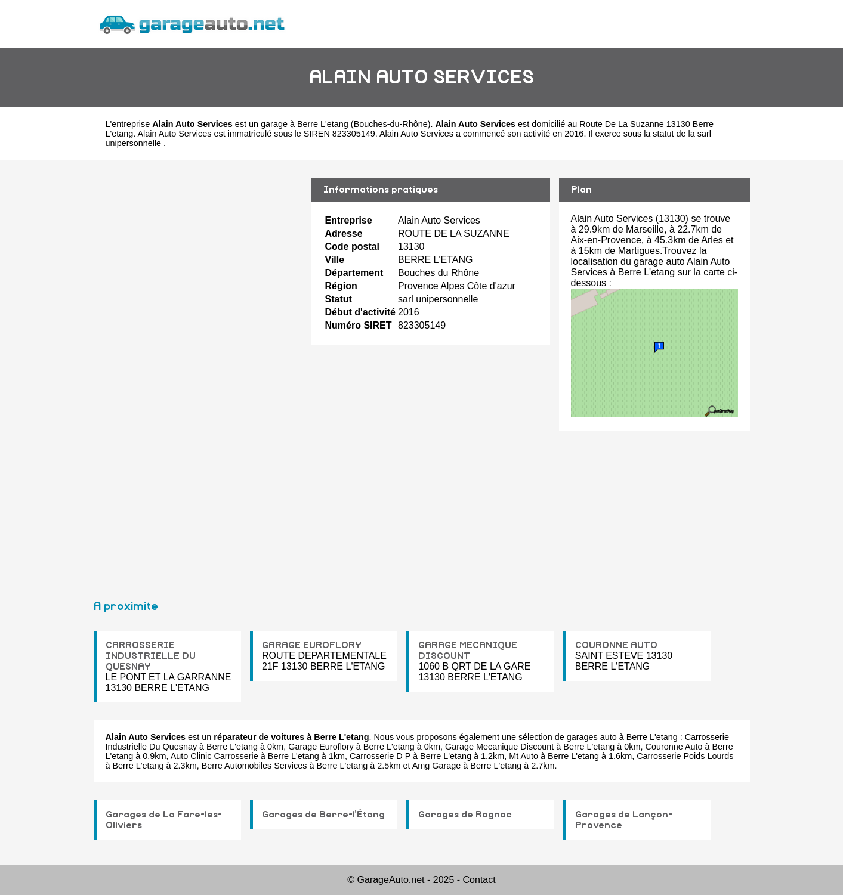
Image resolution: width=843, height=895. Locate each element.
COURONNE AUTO (616, 645)
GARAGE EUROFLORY (312, 645)
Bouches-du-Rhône (391, 124)
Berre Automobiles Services (254, 765)
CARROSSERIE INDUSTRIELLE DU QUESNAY (151, 655)
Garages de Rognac (465, 814)
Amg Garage (436, 765)
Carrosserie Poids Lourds (685, 756)
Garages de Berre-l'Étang (323, 814)
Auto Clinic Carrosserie (214, 756)
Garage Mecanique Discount (499, 746)
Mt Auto (523, 756)
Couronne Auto (674, 746)
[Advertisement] (198, 374)
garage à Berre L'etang (304, 124)
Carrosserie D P (380, 756)
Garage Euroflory (321, 746)
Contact (479, 880)
